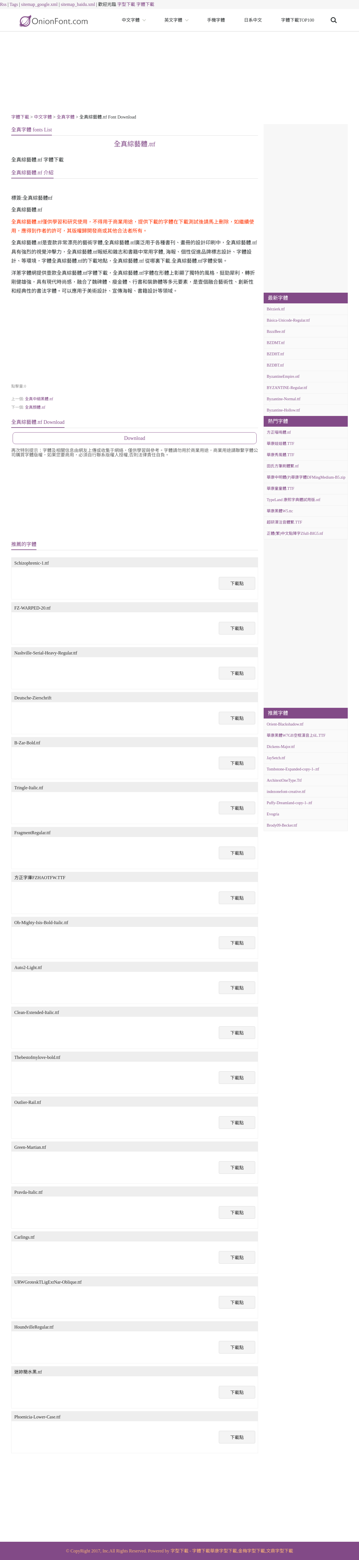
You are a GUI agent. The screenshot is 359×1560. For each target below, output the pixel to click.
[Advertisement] (179, 73)
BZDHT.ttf (275, 354)
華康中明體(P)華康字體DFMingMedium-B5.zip (306, 477)
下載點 (237, 583)
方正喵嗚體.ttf (279, 432)
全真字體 (66, 117)
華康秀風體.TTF (280, 455)
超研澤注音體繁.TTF (284, 522)
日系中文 (253, 20)
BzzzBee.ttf (276, 331)
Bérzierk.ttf (276, 309)
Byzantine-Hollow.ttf (283, 410)
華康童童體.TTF (280, 488)
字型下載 (126, 4)
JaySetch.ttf (276, 758)
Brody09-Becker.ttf (282, 825)
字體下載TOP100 (297, 20)
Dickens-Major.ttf (281, 747)
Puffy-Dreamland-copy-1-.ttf (289, 803)
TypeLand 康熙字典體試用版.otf (293, 500)
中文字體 (131, 20)
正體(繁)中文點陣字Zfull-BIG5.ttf (295, 533)
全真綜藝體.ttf (134, 144)
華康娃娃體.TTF (280, 444)
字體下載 (145, 4)
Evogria (273, 814)
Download (134, 438)
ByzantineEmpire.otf (283, 376)
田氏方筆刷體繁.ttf (283, 466)
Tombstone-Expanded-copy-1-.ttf (293, 769)
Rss (3, 4)
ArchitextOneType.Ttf (284, 780)
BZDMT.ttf (276, 343)
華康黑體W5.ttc (280, 511)
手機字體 (216, 20)
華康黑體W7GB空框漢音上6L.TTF (296, 735)
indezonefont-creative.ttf (286, 792)
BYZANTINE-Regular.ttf (287, 388)
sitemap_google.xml (39, 4)
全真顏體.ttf (35, 407)
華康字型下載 (223, 1550)
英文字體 (173, 20)
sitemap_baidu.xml (78, 4)
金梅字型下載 (251, 1550)
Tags (14, 4)
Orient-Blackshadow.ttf (285, 724)
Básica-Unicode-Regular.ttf (288, 320)
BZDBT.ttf (275, 365)
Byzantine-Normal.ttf (283, 399)
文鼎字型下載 (279, 1550)
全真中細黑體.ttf (39, 399)
